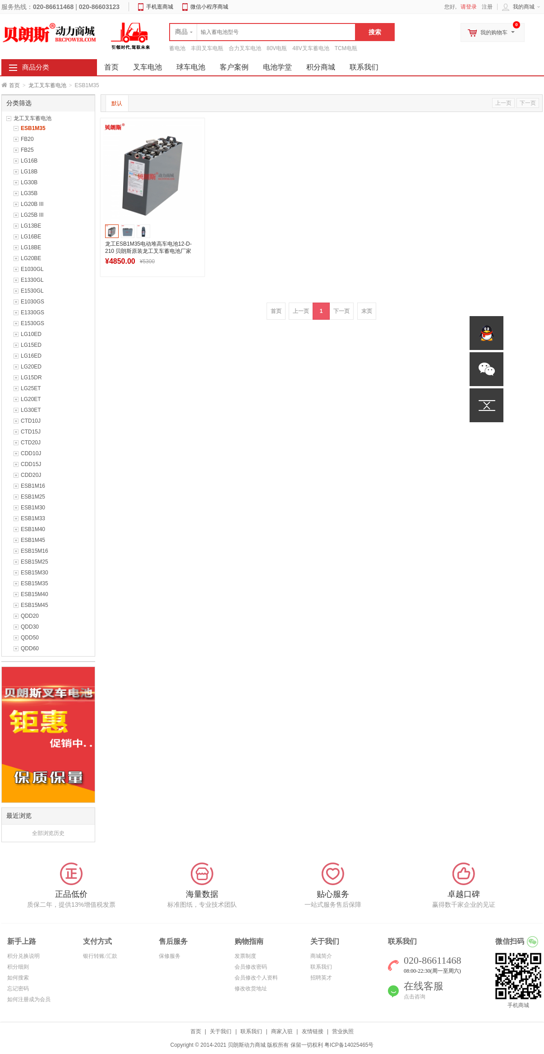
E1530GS (32, 323)
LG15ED (31, 345)
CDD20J (31, 475)
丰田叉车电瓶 (207, 48)
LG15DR (31, 377)
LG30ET (31, 410)
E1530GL (32, 291)
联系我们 (364, 67)
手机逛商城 (159, 7)
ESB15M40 (34, 594)
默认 (116, 103)
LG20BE (31, 258)
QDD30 (30, 627)
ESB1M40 (33, 529)
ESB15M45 (34, 605)
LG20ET (31, 399)
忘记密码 (18, 988)
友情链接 (312, 1031)
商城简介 (321, 956)
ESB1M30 (33, 507)
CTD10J (31, 421)
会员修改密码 (251, 967)
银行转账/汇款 (100, 956)
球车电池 (190, 67)
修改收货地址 (251, 988)
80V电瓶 (277, 48)
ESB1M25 (33, 497)
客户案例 (234, 67)
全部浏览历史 (48, 833)
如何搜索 (18, 978)
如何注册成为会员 (29, 999)
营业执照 (343, 1031)
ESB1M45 (33, 540)
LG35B (29, 193)
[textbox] (262, 32)
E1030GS (32, 301)
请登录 (469, 7)
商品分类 (35, 67)
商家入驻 (282, 1031)
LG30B (29, 182)
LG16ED (31, 356)
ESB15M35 (34, 583)
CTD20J (31, 442)
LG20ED (31, 367)
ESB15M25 (34, 562)
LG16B (29, 161)
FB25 (27, 150)
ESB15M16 (34, 551)
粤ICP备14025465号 (348, 1045)
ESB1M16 (33, 486)
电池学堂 (277, 67)
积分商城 (320, 67)
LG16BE (31, 236)
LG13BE (31, 226)
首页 (14, 85)
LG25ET (31, 388)
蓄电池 (177, 48)
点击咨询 (414, 996)
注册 (487, 7)
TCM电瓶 (346, 48)
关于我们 (220, 1031)
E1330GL (32, 280)
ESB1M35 (33, 128)
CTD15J (31, 432)
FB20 (27, 139)
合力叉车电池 (245, 48)
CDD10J (31, 453)
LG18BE (31, 247)
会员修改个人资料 (256, 978)
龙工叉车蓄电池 (47, 85)
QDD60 (30, 648)
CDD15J (31, 464)
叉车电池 (147, 67)
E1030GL (32, 269)
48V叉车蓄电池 (310, 48)
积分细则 (18, 967)
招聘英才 (321, 978)
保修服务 (169, 956)
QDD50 (30, 637)
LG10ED (31, 334)
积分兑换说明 (23, 956)
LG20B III (32, 204)
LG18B (29, 171)
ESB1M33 (33, 518)
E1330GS (32, 312)
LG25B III (32, 215)
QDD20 (30, 616)
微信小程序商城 (209, 7)
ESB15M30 (34, 572)
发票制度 (245, 956)
